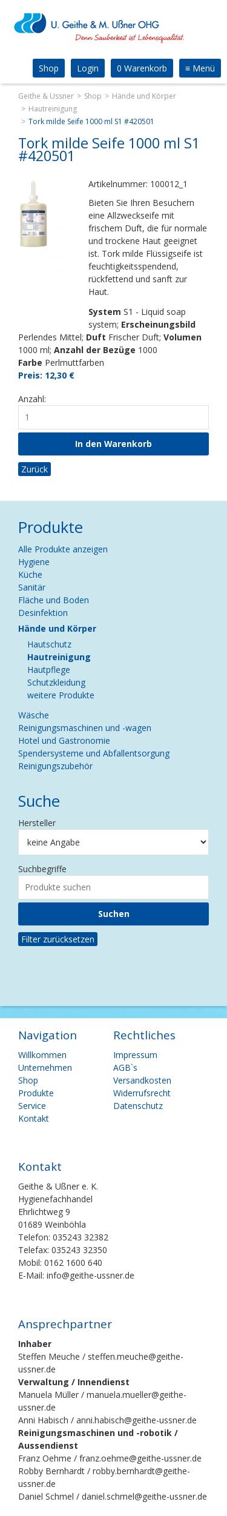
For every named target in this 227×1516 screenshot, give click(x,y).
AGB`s (125, 1067)
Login (88, 68)
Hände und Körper (144, 96)
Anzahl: (32, 399)
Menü (200, 68)
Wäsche (33, 715)
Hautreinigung (52, 109)
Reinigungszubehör (55, 766)
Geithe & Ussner (46, 96)
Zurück (34, 469)
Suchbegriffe (42, 869)
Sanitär (31, 587)
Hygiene (34, 562)
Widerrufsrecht (142, 1093)
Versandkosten (142, 1080)
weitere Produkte (60, 695)
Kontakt (33, 1118)
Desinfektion (43, 612)
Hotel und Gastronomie (64, 740)
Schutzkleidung (56, 682)
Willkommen (42, 1055)
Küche (30, 574)
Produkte (36, 1093)
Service (32, 1105)
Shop (49, 68)
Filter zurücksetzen (57, 939)
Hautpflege (48, 669)
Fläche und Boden (53, 600)
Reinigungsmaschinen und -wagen (84, 727)
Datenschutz (138, 1105)
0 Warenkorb (142, 68)
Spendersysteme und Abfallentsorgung (93, 753)
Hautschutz (49, 644)
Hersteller (37, 823)
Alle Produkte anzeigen (63, 549)
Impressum (135, 1055)
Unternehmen (45, 1067)
